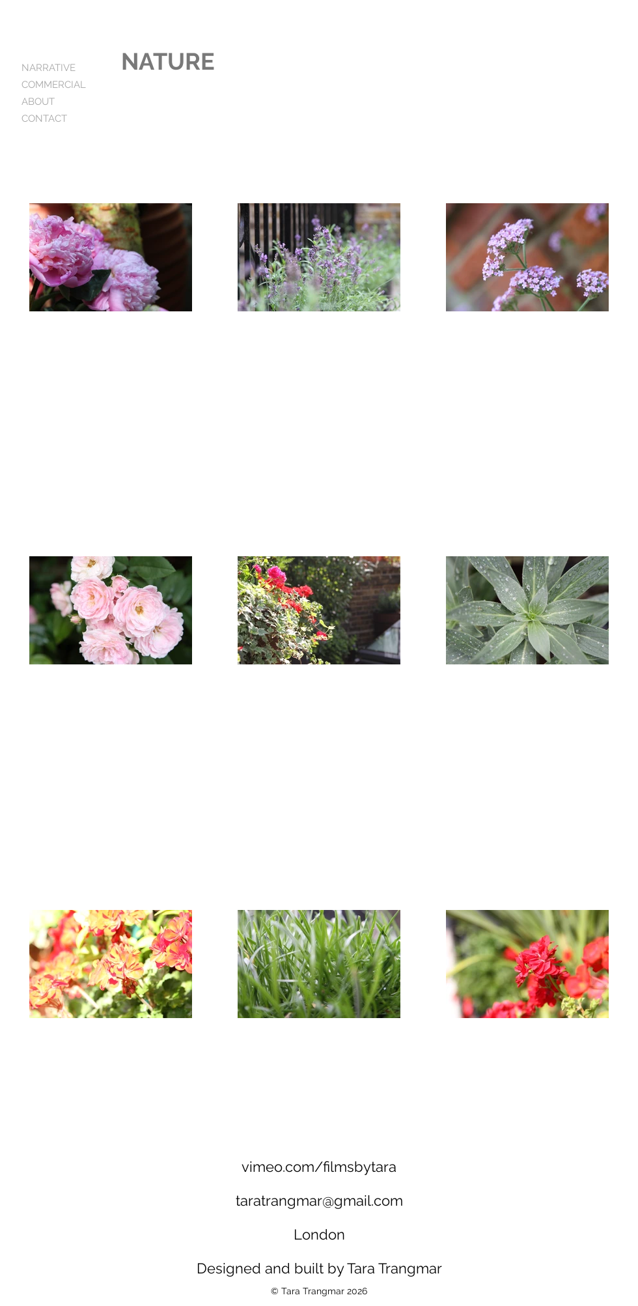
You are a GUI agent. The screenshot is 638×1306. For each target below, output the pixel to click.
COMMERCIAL (53, 85)
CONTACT (44, 118)
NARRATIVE (48, 68)
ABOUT (38, 101)
